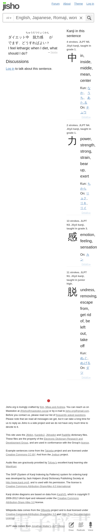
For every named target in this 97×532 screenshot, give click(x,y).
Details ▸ (86, 117)
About (67, 3)
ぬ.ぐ (83, 358)
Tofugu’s (52, 462)
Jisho (10, 6)
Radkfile (66, 434)
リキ (83, 203)
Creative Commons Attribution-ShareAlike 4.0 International (38, 486)
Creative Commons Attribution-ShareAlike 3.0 (31, 514)
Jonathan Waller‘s (41, 526)
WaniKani (11, 466)
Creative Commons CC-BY (20, 454)
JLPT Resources (61, 526)
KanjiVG (61, 494)
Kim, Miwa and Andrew (52, 407)
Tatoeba (53, 52)
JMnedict (51, 434)
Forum (56, 3)
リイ (83, 208)
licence (85, 442)
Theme (78, 3)
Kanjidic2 (39, 434)
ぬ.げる (85, 363)
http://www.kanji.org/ (17, 482)
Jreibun (55, 454)
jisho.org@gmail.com (77, 410)
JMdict (29, 434)
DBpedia (45, 510)
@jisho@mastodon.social (34, 410)
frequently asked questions (71, 415)
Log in (90, 3)
